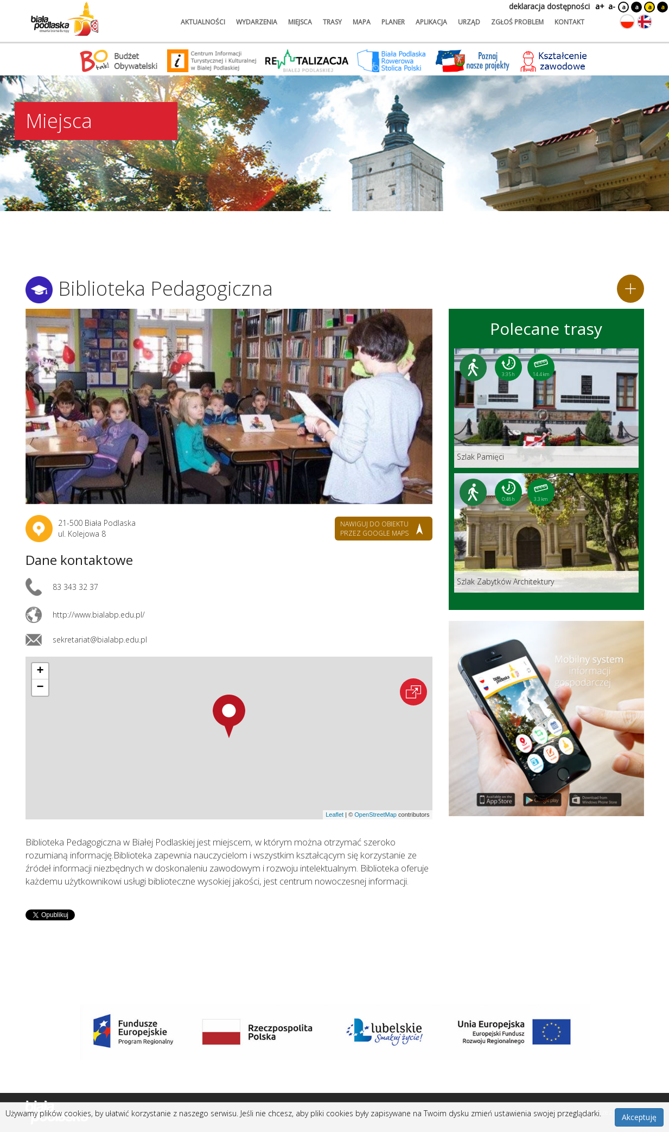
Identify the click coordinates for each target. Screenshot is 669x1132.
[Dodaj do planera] (630, 289)
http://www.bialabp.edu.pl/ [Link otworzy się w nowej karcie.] (99, 614)
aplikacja (431, 22)
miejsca (300, 22)
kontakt (569, 22)
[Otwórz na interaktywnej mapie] (413, 691)
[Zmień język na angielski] (644, 21)
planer (393, 22)
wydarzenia (256, 22)
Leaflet (334, 814)
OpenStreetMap (375, 814)
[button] (229, 716)
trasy (332, 22)
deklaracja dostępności (549, 6)
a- (611, 6)
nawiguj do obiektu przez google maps (374, 528)
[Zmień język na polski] (627, 21)
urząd (469, 22)
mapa (362, 22)
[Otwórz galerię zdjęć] (229, 406)
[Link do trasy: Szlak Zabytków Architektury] (546, 533)
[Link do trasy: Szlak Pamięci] (546, 408)
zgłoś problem (517, 22)
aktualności (203, 22)
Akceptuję (639, 1117)
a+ (599, 6)
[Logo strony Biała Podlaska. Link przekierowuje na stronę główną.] (64, 19)
